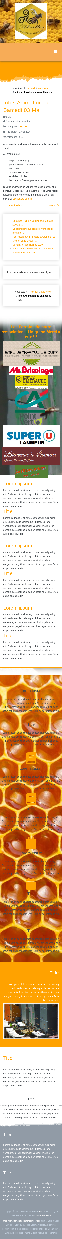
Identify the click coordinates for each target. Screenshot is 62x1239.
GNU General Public (42, 1215)
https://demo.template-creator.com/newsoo (21, 1221)
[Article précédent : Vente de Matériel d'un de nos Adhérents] (15, 205)
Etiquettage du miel (22, 198)
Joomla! (41, 1211)
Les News (24, 126)
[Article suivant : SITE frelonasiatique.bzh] (54, 205)
